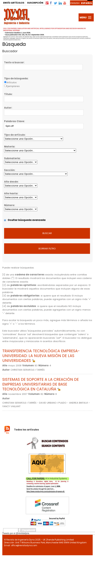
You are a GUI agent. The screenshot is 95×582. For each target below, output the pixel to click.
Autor (7, 107)
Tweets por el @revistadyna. (16, 533)
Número (9, 205)
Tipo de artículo (14, 135)
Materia (9, 146)
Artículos (11, 82)
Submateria (12, 158)
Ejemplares (13, 86)
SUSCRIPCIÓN (35, 2)
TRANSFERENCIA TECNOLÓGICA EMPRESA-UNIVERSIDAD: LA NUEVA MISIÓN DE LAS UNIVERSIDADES (41, 355)
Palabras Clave (14, 121)
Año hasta (11, 193)
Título (8, 94)
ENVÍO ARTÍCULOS (13, 2)
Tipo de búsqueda (16, 78)
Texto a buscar (14, 62)
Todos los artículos (26, 429)
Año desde (11, 181)
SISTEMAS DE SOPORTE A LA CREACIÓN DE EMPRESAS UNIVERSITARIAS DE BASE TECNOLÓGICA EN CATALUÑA (40, 384)
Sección (9, 170)
